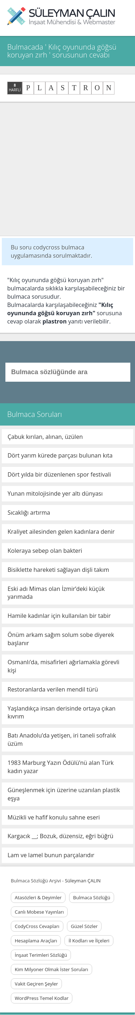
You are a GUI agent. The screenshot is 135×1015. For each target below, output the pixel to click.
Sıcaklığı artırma (29, 512)
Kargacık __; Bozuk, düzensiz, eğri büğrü (60, 836)
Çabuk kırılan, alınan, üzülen (45, 437)
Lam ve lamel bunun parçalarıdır (51, 855)
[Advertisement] (67, 169)
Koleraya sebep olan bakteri (45, 551)
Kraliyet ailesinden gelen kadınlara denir (61, 532)
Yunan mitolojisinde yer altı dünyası (55, 493)
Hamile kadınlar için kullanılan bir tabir (59, 616)
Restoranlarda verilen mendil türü (53, 689)
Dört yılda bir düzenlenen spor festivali (59, 474)
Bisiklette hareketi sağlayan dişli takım (58, 570)
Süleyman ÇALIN (82, 880)
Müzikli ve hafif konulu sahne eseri (54, 817)
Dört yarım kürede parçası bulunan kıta (60, 455)
